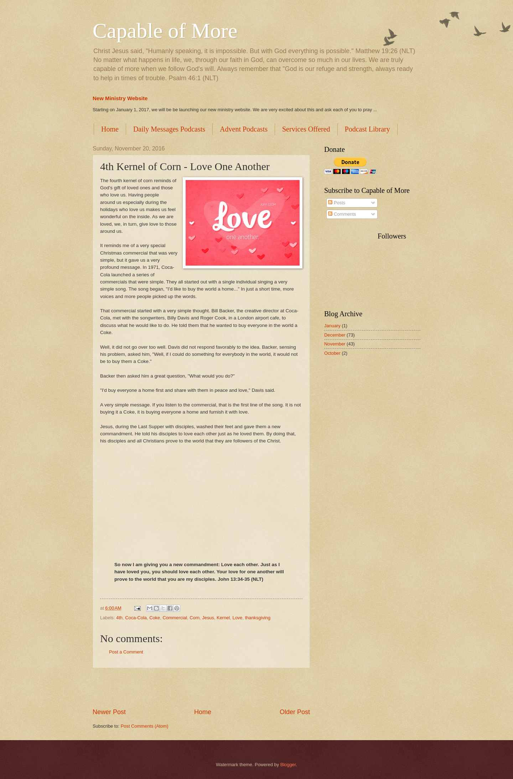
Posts (336, 202)
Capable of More (165, 30)
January (332, 325)
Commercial (174, 617)
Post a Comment (126, 652)
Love (237, 617)
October (332, 353)
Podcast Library (367, 129)
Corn (195, 617)
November (334, 344)
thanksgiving (258, 617)
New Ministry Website (120, 98)
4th (119, 617)
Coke (154, 617)
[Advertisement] (201, 687)
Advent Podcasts (244, 129)
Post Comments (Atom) (145, 726)
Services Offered (306, 129)
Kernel (223, 617)
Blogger (288, 764)
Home (110, 129)
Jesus (208, 617)
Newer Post (109, 712)
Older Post (295, 712)
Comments (342, 214)
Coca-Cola (136, 617)
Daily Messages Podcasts (169, 129)
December (334, 335)
